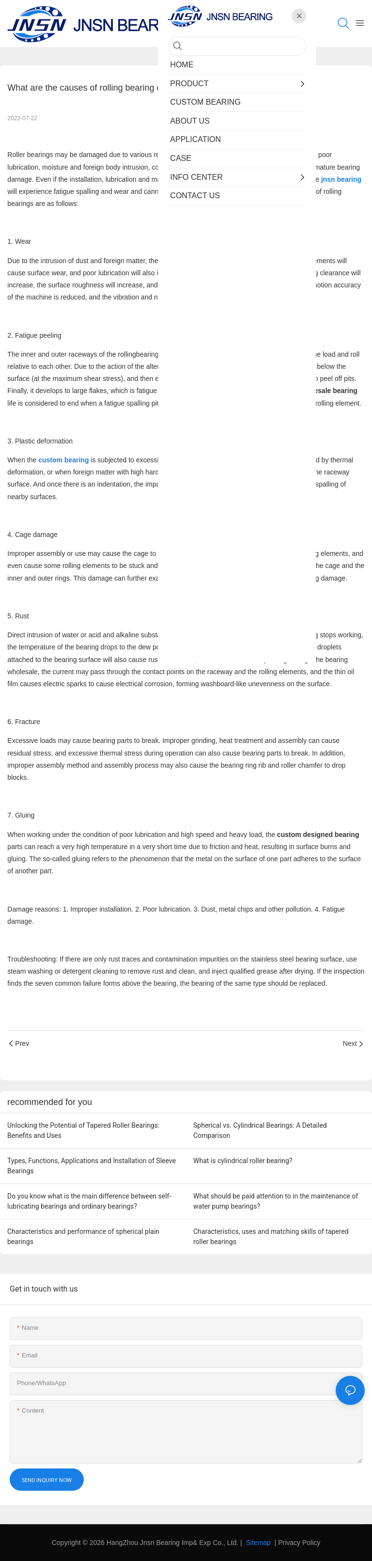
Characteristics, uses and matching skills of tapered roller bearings (271, 1237)
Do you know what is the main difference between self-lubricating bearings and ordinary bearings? (89, 1201)
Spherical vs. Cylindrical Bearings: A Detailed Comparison (260, 1130)
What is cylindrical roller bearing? (243, 1161)
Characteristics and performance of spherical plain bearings (83, 1237)
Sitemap (257, 1542)
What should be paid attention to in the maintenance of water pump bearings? (275, 1201)
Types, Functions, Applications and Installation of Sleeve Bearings (91, 1166)
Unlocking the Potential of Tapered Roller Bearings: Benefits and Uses (83, 1130)
